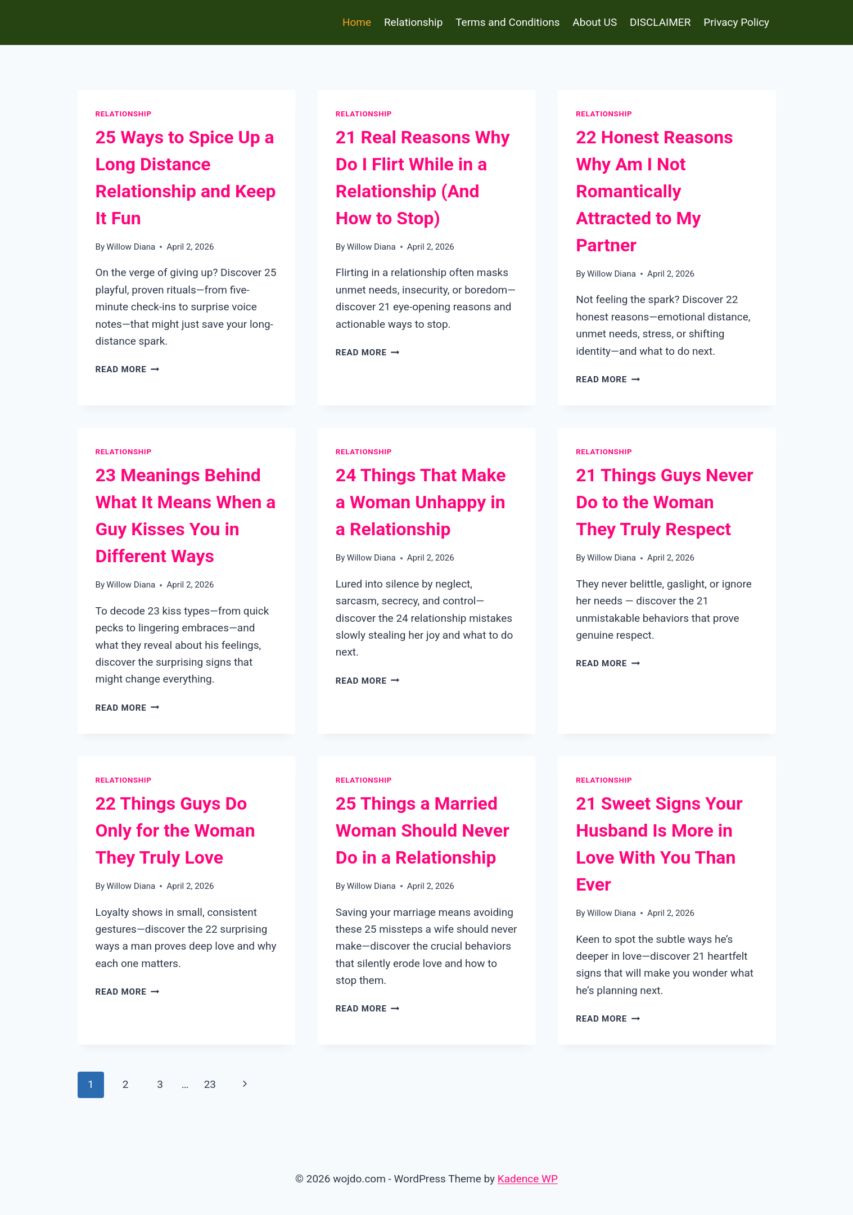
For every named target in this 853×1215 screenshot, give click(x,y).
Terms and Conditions (507, 22)
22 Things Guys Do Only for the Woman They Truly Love (175, 830)
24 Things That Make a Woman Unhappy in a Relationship (421, 502)
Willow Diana (130, 247)
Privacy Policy (736, 22)
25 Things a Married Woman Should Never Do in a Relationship (422, 830)
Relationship (413, 22)
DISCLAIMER (660, 22)
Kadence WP (528, 1178)
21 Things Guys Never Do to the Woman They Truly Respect (664, 502)
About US (594, 22)
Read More (128, 369)
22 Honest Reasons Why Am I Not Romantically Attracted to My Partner (654, 191)
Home (356, 22)
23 (210, 1084)
